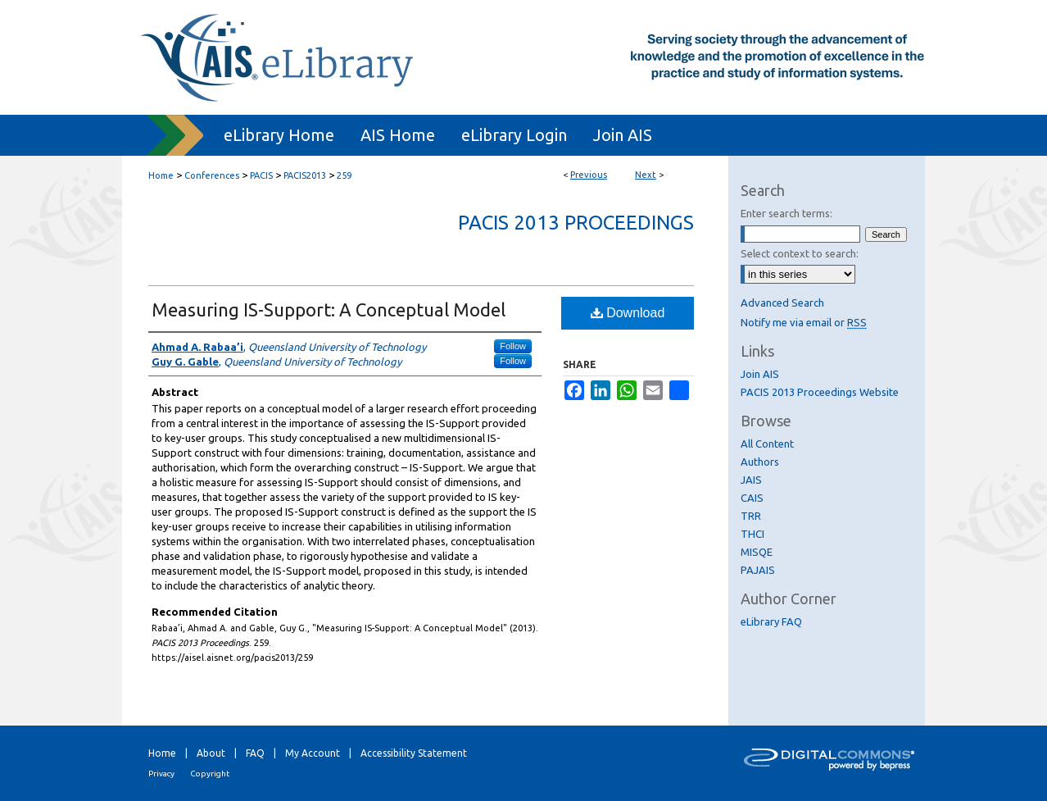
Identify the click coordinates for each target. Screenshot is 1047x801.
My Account (312, 753)
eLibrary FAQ (771, 621)
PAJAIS (758, 570)
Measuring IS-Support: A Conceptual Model (328, 309)
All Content (767, 443)
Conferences (211, 175)
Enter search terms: (786, 213)
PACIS (261, 175)
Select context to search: (800, 253)
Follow (513, 346)
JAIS (751, 479)
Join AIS (760, 374)
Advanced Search (782, 302)
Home (161, 175)
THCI (752, 533)
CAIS (752, 497)
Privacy (161, 773)
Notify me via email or (804, 322)
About (211, 753)
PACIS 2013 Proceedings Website (820, 392)
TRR (751, 515)
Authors (760, 461)
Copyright (209, 773)
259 (344, 175)
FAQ (255, 753)
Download (628, 313)
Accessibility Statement (413, 753)
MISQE (757, 552)
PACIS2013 (304, 175)
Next (645, 175)
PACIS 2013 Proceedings (576, 223)
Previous (588, 175)
